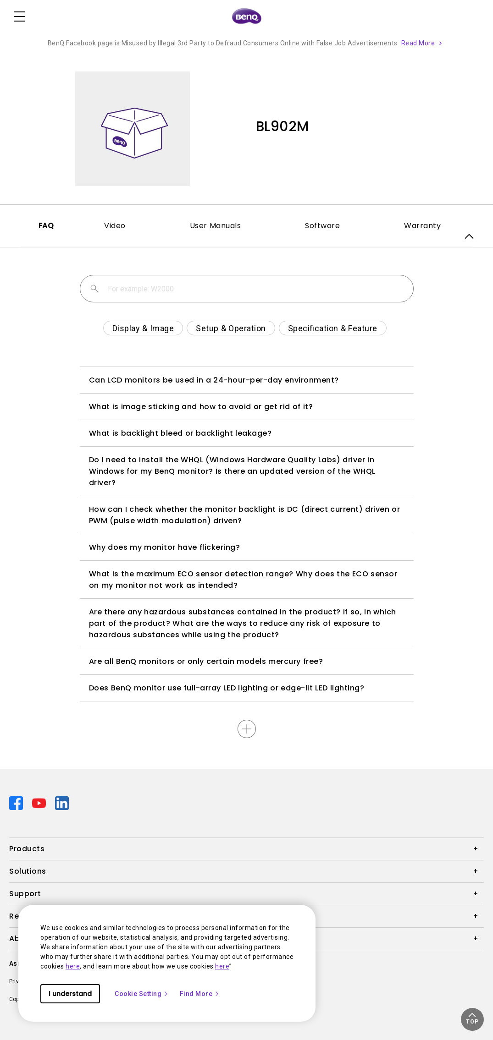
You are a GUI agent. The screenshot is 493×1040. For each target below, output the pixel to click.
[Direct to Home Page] (246, 16)
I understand (70, 993)
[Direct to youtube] (40, 802)
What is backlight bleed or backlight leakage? (180, 433)
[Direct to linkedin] (62, 802)
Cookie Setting (142, 993)
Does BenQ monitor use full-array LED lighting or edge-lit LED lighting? (227, 688)
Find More (200, 993)
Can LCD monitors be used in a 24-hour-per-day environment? (214, 380)
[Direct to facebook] (17, 802)
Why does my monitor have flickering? (164, 547)
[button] (472, 1019)
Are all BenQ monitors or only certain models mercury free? (206, 661)
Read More (418, 43)
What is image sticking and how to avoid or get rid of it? (201, 406)
